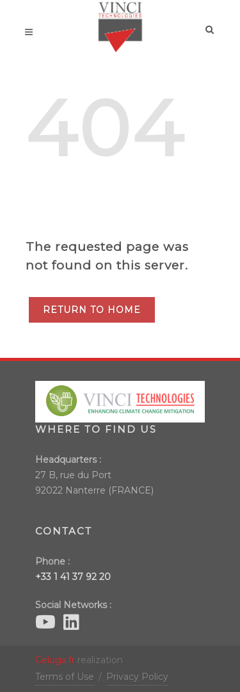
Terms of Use (64, 676)
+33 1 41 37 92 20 (73, 577)
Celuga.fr (55, 660)
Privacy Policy (137, 676)
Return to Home (92, 310)
